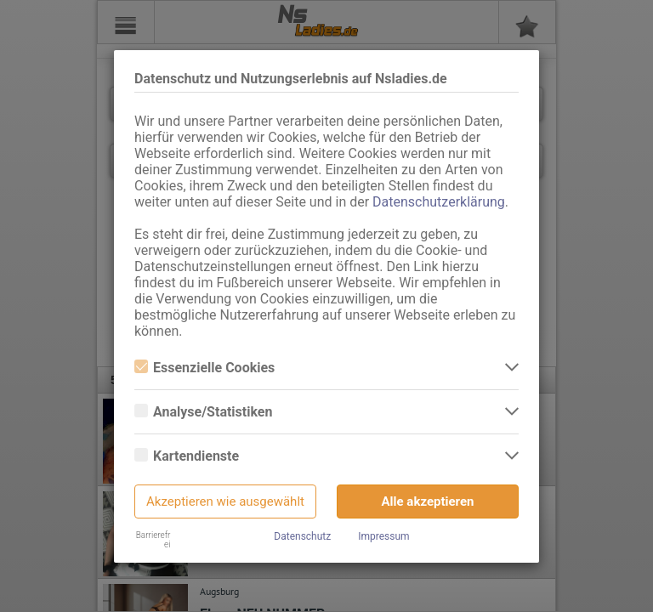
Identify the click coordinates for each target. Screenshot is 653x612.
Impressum (383, 536)
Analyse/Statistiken (203, 412)
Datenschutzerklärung (438, 202)
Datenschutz (302, 536)
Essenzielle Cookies (204, 368)
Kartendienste (186, 456)
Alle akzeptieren (428, 501)
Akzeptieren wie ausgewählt (225, 501)
